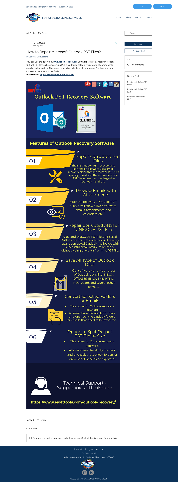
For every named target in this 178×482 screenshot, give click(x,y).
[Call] (142, 6)
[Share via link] (41, 419)
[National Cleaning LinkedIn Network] (91, 472)
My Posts (42, 33)
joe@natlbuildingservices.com (41, 6)
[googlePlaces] (89, 462)
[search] (138, 33)
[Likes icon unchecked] (28, 419)
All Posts (30, 33)
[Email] (162, 6)
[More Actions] (118, 43)
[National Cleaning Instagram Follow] (84, 472)
